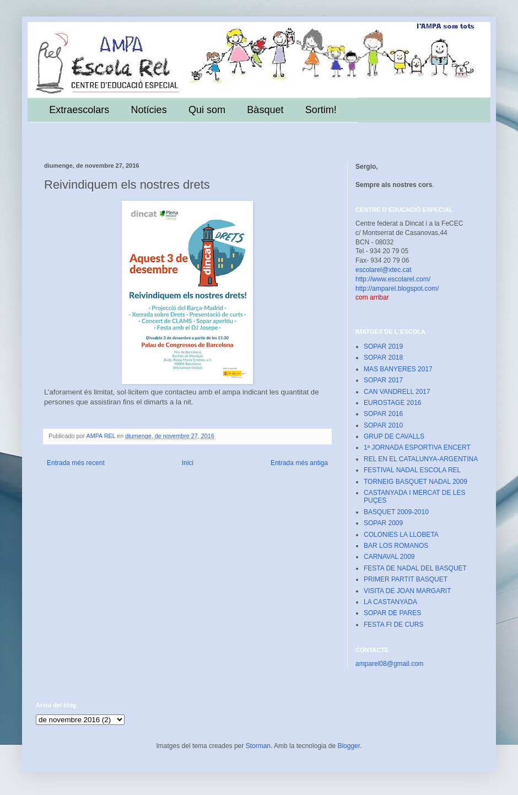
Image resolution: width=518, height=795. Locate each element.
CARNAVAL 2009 (389, 557)
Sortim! (321, 109)
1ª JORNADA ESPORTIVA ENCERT (417, 447)
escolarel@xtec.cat (383, 270)
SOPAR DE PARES (392, 613)
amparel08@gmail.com (389, 664)
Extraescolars (79, 109)
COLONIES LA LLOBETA (401, 534)
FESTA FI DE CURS (393, 624)
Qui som (206, 109)
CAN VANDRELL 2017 (397, 392)
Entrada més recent (76, 463)
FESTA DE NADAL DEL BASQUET (415, 568)
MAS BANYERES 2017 (398, 369)
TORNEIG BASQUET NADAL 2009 (415, 481)
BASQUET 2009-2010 (396, 512)
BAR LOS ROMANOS (396, 545)
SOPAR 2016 (383, 414)
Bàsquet (265, 109)
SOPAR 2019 (383, 346)
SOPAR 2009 (383, 523)
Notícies (149, 109)
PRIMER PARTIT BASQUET (405, 579)
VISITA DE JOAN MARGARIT (407, 591)
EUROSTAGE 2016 (392, 403)
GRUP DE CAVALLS (394, 436)
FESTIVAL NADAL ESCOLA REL (412, 470)
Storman (258, 746)
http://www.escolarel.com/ (392, 279)
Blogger (348, 746)
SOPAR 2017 (383, 380)
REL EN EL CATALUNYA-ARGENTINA (421, 459)
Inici (187, 463)
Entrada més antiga (299, 463)
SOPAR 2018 (383, 357)
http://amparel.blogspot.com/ (397, 288)
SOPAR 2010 (383, 425)
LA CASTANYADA (390, 602)
